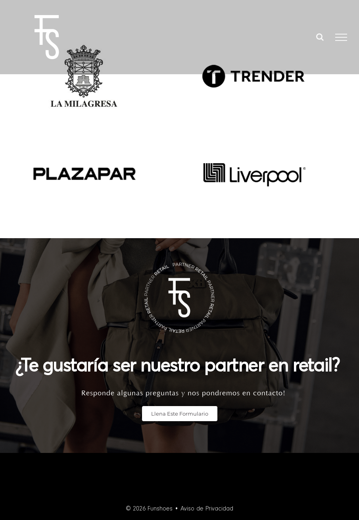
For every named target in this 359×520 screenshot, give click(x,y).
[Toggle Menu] (341, 37)
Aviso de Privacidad (206, 509)
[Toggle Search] (320, 37)
